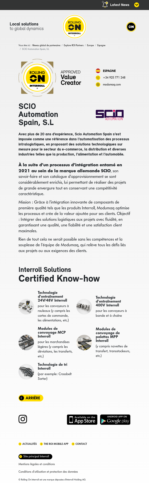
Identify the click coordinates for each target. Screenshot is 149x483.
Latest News (119, 5)
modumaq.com (112, 84)
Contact (81, 444)
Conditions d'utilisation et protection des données (48, 472)
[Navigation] (131, 26)
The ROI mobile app (56, 444)
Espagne (109, 71)
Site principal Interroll (36, 456)
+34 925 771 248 (114, 77)
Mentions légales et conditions (37, 464)
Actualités (29, 444)
